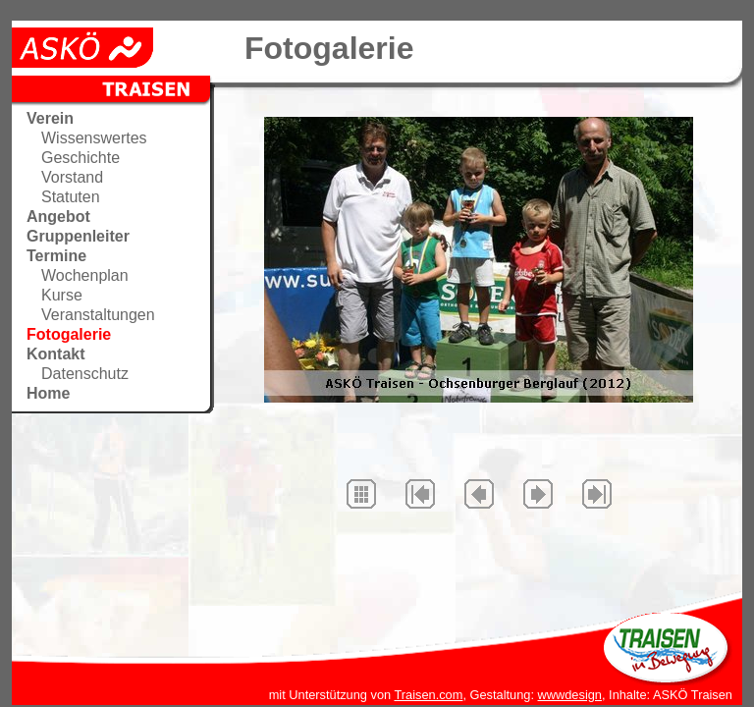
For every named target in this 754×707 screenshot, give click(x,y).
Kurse (61, 295)
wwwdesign (570, 694)
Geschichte (80, 157)
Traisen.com (428, 694)
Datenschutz (85, 373)
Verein (50, 118)
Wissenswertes (94, 138)
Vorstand (72, 177)
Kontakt (56, 354)
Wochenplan (85, 275)
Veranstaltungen (98, 314)
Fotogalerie (69, 334)
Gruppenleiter (78, 236)
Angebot (58, 216)
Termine (56, 255)
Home (48, 393)
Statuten (70, 197)
